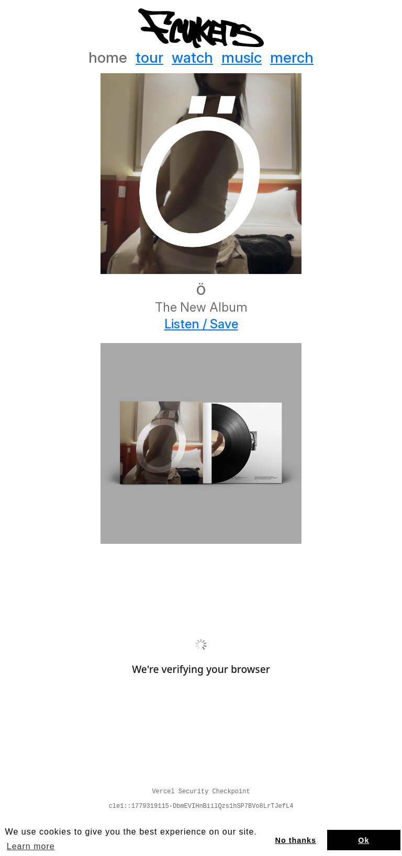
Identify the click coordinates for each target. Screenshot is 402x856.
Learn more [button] (31, 846)
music (241, 57)
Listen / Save (201, 324)
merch (292, 57)
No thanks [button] (296, 840)
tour (149, 57)
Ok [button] (363, 840)
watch (192, 57)
